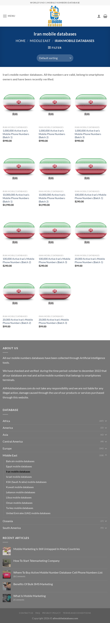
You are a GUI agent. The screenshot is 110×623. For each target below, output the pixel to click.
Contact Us (26, 613)
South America (12, 527)
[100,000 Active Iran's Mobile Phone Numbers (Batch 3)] (55, 232)
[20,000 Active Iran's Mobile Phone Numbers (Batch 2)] (19, 293)
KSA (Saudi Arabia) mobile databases (26, 481)
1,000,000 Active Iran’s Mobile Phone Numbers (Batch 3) (88, 134)
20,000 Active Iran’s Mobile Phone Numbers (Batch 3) (54, 321)
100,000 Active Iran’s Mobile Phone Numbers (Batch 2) (18, 260)
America (8, 427)
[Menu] (9, 16)
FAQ (37, 613)
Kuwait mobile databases (20, 487)
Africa (6, 421)
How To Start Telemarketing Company (36, 560)
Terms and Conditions (77, 613)
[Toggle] (105, 421)
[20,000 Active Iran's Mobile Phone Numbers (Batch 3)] (55, 293)
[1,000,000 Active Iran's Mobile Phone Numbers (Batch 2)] (55, 104)
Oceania (8, 521)
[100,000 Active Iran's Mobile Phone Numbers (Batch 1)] (91, 168)
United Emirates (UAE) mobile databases (28, 513)
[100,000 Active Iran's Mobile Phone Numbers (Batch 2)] (19, 232)
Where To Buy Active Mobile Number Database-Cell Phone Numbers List (58, 572)
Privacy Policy (51, 613)
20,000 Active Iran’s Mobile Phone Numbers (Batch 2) (18, 321)
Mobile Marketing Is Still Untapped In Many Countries (46, 549)
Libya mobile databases (19, 497)
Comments (19, 576)
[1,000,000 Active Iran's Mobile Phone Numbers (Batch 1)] (19, 104)
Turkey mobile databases (19, 507)
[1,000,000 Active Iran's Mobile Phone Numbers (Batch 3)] (91, 104)
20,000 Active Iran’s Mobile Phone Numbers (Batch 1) (90, 260)
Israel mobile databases (19, 476)
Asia (5, 434)
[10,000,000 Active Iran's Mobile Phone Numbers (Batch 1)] (19, 168)
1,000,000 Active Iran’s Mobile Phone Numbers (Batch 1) (16, 134)
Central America (13, 441)
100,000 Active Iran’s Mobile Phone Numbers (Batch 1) (90, 196)
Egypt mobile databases (19, 466)
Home (20, 41)
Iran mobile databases (18, 471)
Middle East (40, 41)
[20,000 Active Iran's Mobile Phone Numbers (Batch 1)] (91, 232)
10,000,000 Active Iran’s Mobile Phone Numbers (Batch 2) (52, 198)
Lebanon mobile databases (20, 492)
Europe (7, 448)
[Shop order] (55, 58)
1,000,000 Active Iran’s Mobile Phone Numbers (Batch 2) (52, 134)
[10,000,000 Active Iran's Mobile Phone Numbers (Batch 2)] (55, 168)
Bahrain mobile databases (20, 461)
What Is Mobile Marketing (29, 595)
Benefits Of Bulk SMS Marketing (33, 584)
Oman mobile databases (19, 502)
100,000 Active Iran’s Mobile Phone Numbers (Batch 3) (54, 260)
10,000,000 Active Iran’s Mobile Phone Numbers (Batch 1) (16, 198)
